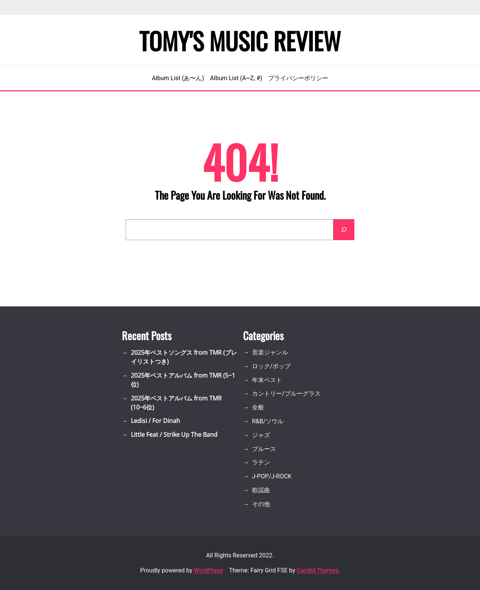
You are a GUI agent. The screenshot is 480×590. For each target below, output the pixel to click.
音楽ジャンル (270, 352)
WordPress (208, 570)
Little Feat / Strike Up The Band (174, 434)
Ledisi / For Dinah (155, 421)
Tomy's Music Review (240, 40)
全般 (258, 407)
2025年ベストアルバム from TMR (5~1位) (183, 379)
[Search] (343, 229)
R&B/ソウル (268, 421)
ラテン (261, 462)
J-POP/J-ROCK (272, 476)
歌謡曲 (261, 490)
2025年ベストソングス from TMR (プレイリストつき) (184, 357)
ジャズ (261, 435)
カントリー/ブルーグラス (286, 393)
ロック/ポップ (271, 366)
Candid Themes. (318, 570)
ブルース (264, 449)
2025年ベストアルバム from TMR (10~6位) (176, 402)
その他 (261, 504)
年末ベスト (267, 380)
